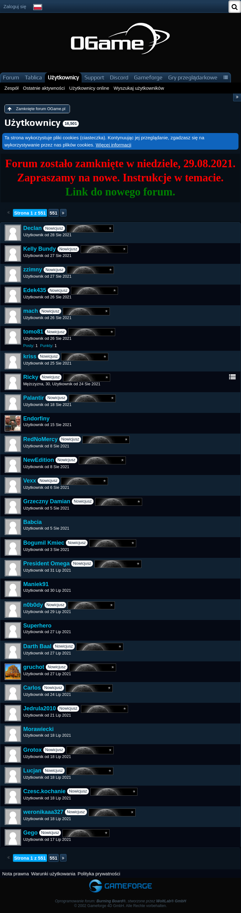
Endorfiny (36, 418)
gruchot (33, 667)
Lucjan (32, 770)
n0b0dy (33, 605)
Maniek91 (36, 584)
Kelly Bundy (39, 249)
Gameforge (148, 77)
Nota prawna (15, 873)
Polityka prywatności (99, 873)
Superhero (37, 625)
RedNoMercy (40, 439)
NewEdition (38, 460)
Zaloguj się (14, 6)
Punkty (46, 345)
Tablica (33, 77)
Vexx (29, 481)
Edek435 (34, 290)
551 (53, 213)
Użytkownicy (63, 77)
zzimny (32, 269)
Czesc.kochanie (44, 791)
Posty (28, 345)
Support (94, 77)
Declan (32, 228)
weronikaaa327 (43, 812)
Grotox (32, 750)
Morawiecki (38, 729)
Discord (119, 77)
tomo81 (33, 331)
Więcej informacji (113, 144)
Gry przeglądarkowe (192, 77)
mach (30, 311)
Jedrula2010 (39, 708)
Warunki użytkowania (53, 873)
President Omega (46, 563)
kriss (29, 356)
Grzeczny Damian (46, 501)
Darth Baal (37, 646)
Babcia (32, 522)
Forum (11, 77)
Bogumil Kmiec (43, 543)
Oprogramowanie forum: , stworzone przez (120, 901)
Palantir (33, 398)
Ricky (30, 377)
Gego (30, 833)
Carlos (32, 688)
